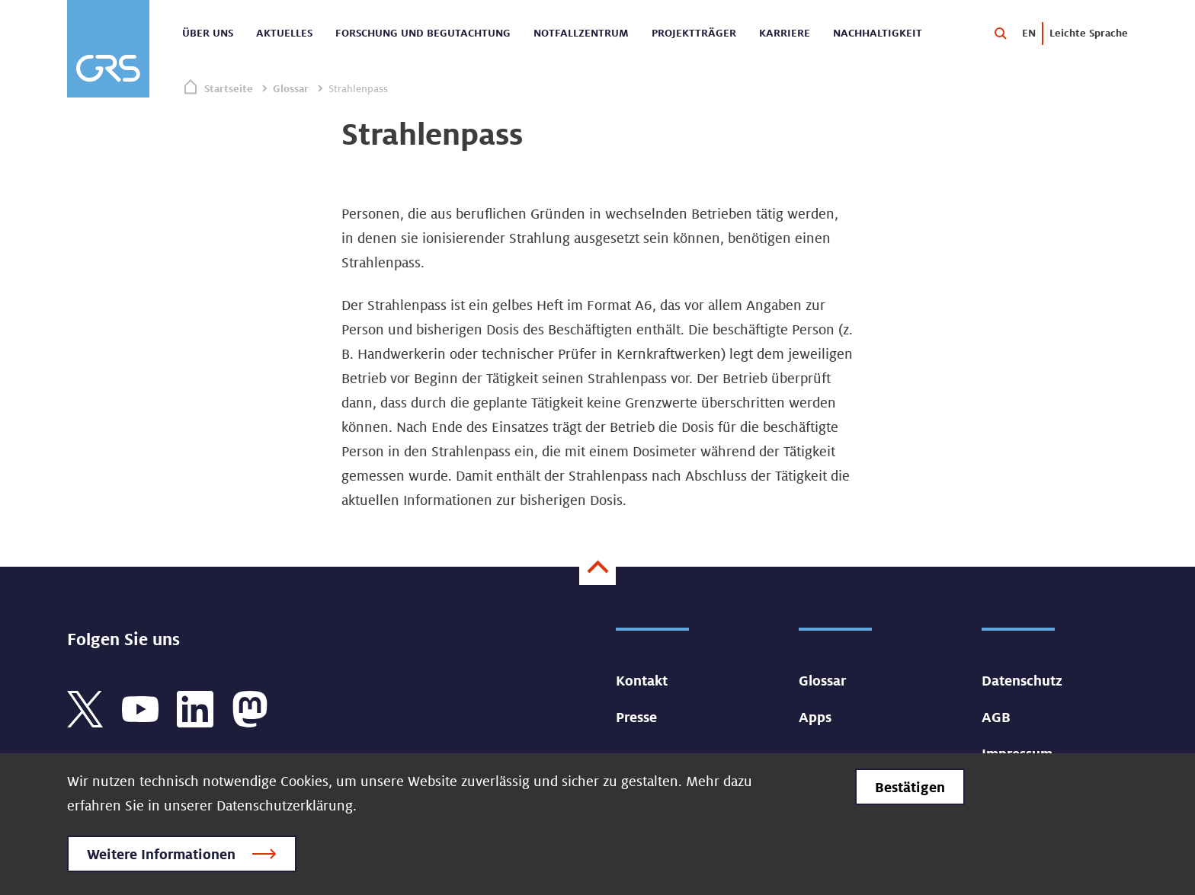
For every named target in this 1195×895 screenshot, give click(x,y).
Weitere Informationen (161, 854)
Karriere (784, 33)
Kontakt (642, 680)
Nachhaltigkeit (877, 33)
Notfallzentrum (581, 33)
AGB (996, 717)
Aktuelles (284, 33)
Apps (815, 717)
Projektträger (694, 33)
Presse (636, 717)
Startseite (228, 88)
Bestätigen (910, 787)
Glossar (291, 88)
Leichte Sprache (1088, 33)
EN (1029, 33)
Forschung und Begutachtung (423, 33)
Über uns (207, 33)
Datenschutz (1022, 680)
